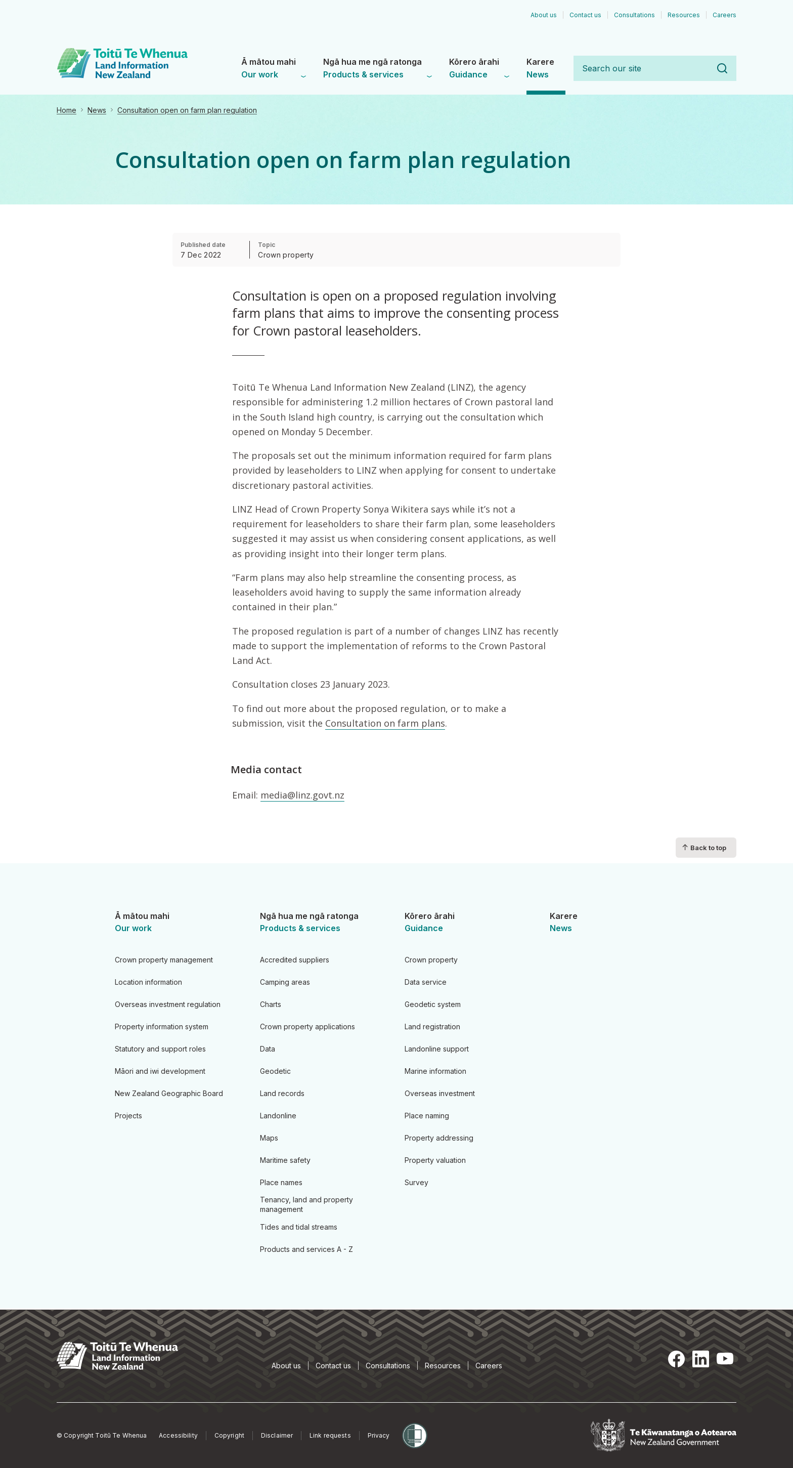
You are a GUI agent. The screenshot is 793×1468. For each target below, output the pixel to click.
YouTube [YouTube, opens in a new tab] (725, 1359)
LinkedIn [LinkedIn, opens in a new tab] (701, 1359)
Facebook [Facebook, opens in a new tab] (677, 1359)
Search (722, 68)
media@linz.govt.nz (302, 795)
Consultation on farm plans (385, 723)
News (96, 110)
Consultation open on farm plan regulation (187, 110)
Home (66, 110)
